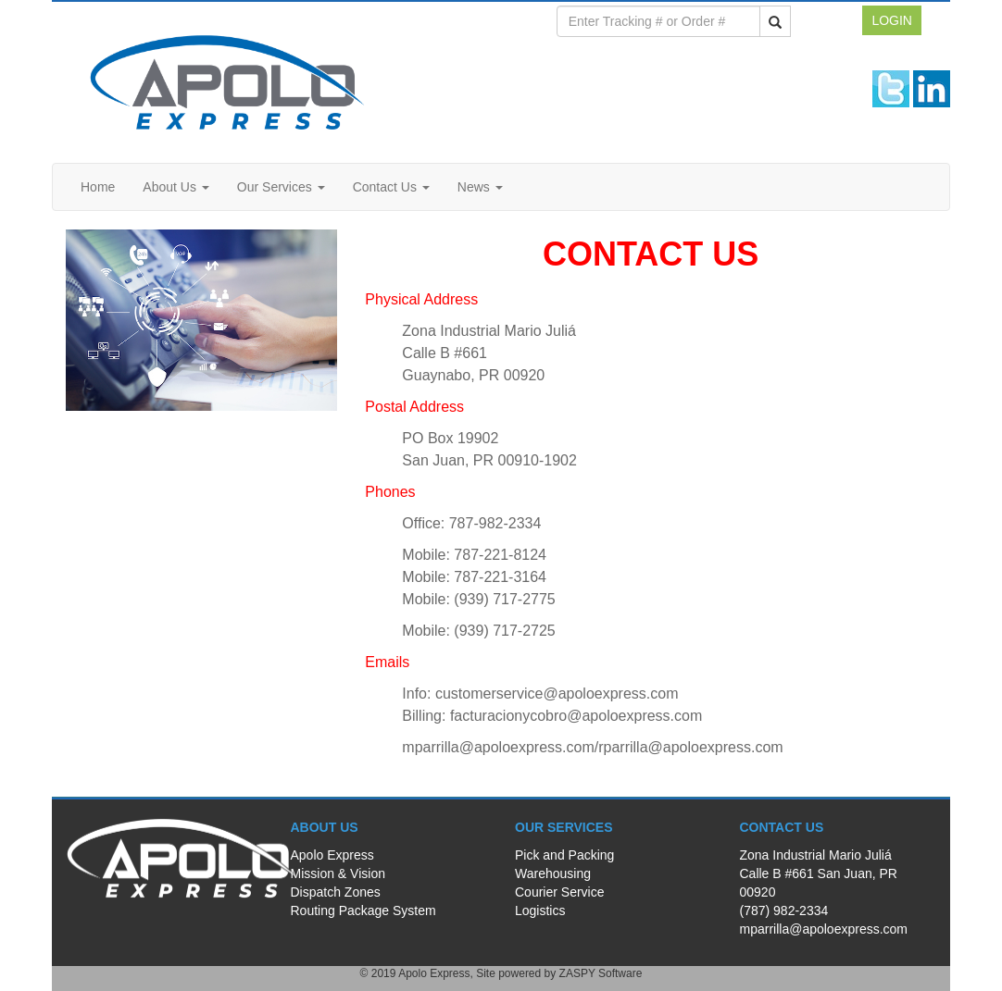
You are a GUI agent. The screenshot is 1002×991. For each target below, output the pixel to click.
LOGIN (891, 20)
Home (98, 187)
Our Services (281, 187)
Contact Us (391, 187)
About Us (175, 187)
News (480, 187)
